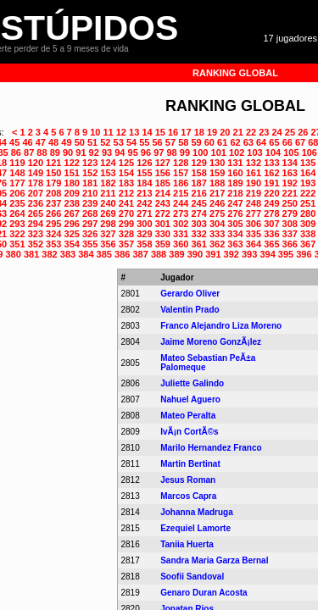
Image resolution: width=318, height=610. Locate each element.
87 (29, 152)
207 (35, 193)
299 (126, 224)
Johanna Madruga (196, 512)
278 (271, 213)
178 (35, 183)
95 (133, 152)
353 (53, 244)
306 (253, 224)
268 (90, 213)
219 (253, 193)
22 (251, 132)
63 (248, 142)
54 (131, 142)
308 (290, 224)
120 (35, 163)
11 (108, 132)
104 (273, 152)
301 (162, 224)
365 (271, 244)
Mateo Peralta (187, 415)
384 (85, 254)
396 (303, 254)
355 (90, 244)
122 (72, 163)
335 (253, 234)
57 (170, 142)
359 (162, 244)
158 (198, 173)
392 (231, 254)
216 (198, 193)
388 (158, 254)
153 (107, 173)
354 (72, 244)
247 (235, 203)
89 (55, 152)
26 (303, 132)
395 (285, 254)
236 (35, 203)
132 (253, 163)
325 (72, 234)
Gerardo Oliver (190, 293)
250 (290, 203)
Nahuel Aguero (190, 399)
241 (126, 203)
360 (180, 244)
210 (90, 193)
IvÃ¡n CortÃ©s (189, 431)
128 (180, 163)
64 (261, 142)
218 (235, 193)
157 (180, 173)
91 (80, 152)
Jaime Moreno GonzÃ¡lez (210, 342)
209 (72, 193)
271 (144, 213)
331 (180, 234)
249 (271, 203)
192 (290, 183)
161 (253, 173)
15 (160, 132)
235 (17, 203)
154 (126, 173)
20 (225, 132)
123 (90, 163)
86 (16, 152)
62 (235, 142)
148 (17, 173)
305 (235, 224)
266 (53, 213)
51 (92, 142)
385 (104, 254)
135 (307, 163)
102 (236, 152)
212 (126, 193)
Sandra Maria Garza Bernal (214, 560)
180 (72, 183)
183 (126, 183)
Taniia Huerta (187, 544)
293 (17, 224)
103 (254, 152)
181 (90, 183)
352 (35, 244)
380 (13, 254)
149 (35, 173)
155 (144, 173)
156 (162, 173)
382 (49, 254)
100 (200, 152)
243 (162, 203)
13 (134, 132)
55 (144, 142)
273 (180, 213)
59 (196, 142)
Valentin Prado (189, 309)
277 (253, 213)
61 (222, 142)
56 (158, 142)
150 (53, 173)
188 (217, 183)
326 (90, 234)
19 (212, 132)
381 (31, 254)
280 (307, 213)
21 (238, 132)
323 (35, 234)
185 (162, 183)
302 (180, 224)
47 (41, 142)
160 (235, 173)
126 (144, 163)
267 (72, 213)
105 (290, 152)
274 (198, 213)
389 (176, 254)
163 (290, 173)
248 (253, 203)
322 (17, 234)
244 (180, 203)
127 (162, 163)
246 (217, 203)
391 (212, 254)
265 (35, 213)
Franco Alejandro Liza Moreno (221, 325)
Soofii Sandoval (192, 576)
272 (162, 213)
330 (162, 234)
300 (144, 224)
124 (107, 163)
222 (307, 193)
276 (235, 213)
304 (217, 224)
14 (147, 132)
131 (235, 163)
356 (107, 244)
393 (249, 254)
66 (287, 142)
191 (271, 183)
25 (290, 132)
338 (307, 234)
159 (217, 173)
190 (253, 183)
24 (277, 132)
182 (107, 183)
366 (290, 244)
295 (53, 224)
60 (209, 142)
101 (218, 152)
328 (126, 234)
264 (17, 213)
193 (307, 183)
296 (72, 224)
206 (17, 193)
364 (253, 244)
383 (67, 254)
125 (126, 163)
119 (17, 163)
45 (14, 142)
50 (80, 142)
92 (94, 152)
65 (274, 142)
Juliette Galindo (192, 383)
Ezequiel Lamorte (195, 528)
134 (290, 163)
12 (121, 132)
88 (41, 152)
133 (271, 163)
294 (35, 224)
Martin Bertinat (190, 464)
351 (17, 244)
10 (95, 132)
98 (171, 152)
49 (66, 142)
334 (235, 234)
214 (162, 193)
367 (307, 244)
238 (72, 203)
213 (144, 193)
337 (290, 234)
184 (144, 183)
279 (290, 213)
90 (68, 152)
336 (271, 234)
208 (53, 193)
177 (17, 183)
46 (27, 142)
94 (119, 152)
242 (144, 203)
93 (107, 152)
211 (107, 193)
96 (146, 152)
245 (198, 203)
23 (264, 132)
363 (235, 244)
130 (217, 163)
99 (185, 152)
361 (198, 244)
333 (217, 234)
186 (180, 183)
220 (271, 193)
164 (307, 173)
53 (119, 142)
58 (183, 142)
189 (235, 183)
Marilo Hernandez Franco (210, 447)
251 (307, 203)
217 (217, 193)
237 (53, 203)
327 (107, 234)
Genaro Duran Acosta (203, 592)
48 (53, 142)
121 (53, 163)
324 (53, 234)
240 (107, 203)
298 (107, 224)
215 (180, 193)
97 (158, 152)
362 (217, 244)
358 (144, 244)
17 (186, 132)
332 (198, 234)
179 (53, 183)
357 (126, 244)
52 (105, 142)
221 (290, 193)
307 (271, 224)
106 (309, 152)
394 (267, 254)
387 (140, 254)
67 (300, 142)
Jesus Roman (187, 480)
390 (195, 254)
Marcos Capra (188, 496)
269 (107, 213)
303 (198, 224)
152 (90, 173)
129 (198, 163)
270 (126, 213)
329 (144, 234)
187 (198, 183)
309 (307, 224)
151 (72, 173)
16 (173, 132)
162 (271, 173)
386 (122, 254)
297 (90, 224)
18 (199, 132)
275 (217, 213)
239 (90, 203)
